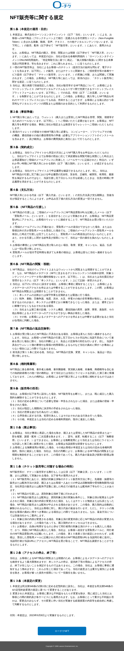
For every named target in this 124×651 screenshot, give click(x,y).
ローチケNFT (62, 631)
